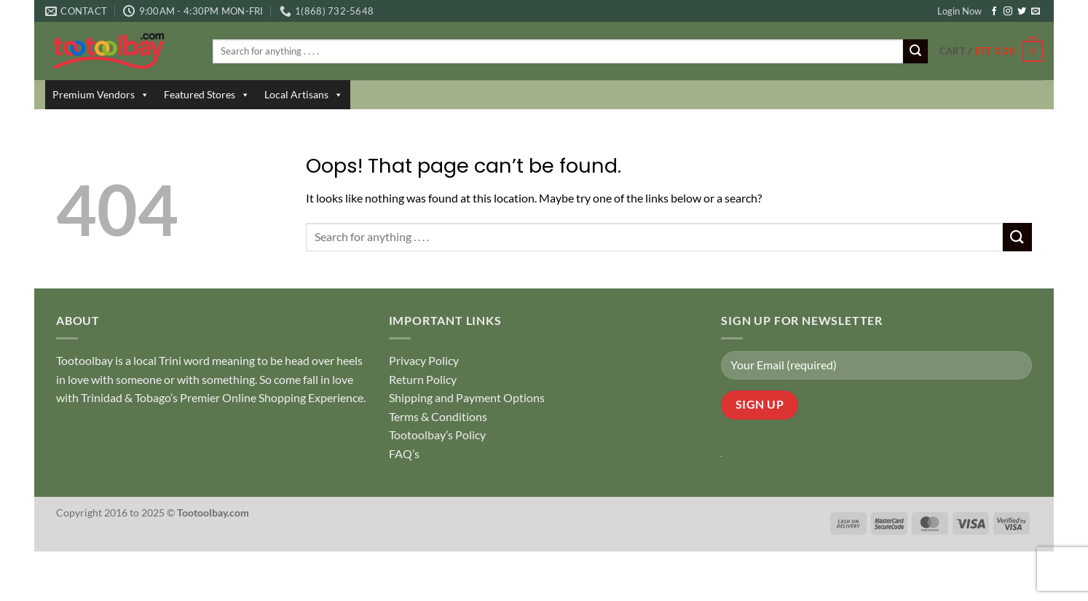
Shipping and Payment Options (467, 397)
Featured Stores (207, 94)
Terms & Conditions (438, 416)
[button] (991, 51)
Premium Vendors (100, 94)
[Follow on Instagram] (1008, 12)
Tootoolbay (84, 360)
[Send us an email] (1035, 12)
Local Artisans (303, 94)
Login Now (959, 11)
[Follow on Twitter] (1021, 12)
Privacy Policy (424, 360)
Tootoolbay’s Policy (437, 434)
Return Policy (423, 379)
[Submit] (915, 51)
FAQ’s (404, 453)
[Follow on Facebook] (994, 12)
